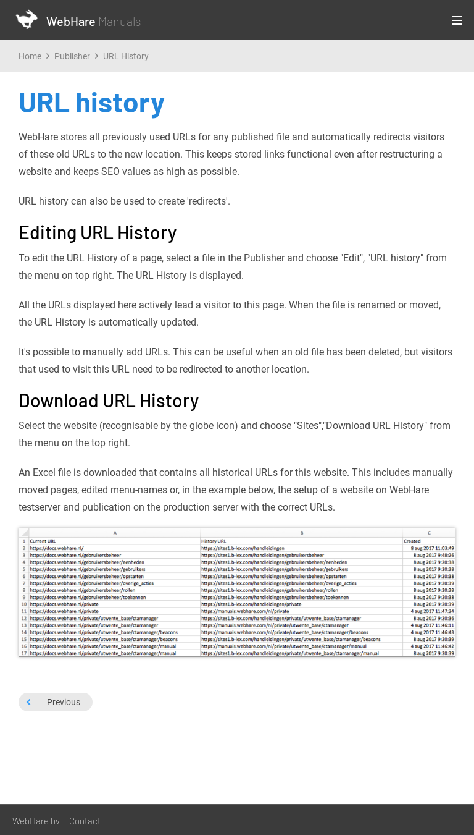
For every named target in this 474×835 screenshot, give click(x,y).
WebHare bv (36, 820)
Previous (53, 702)
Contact (85, 820)
